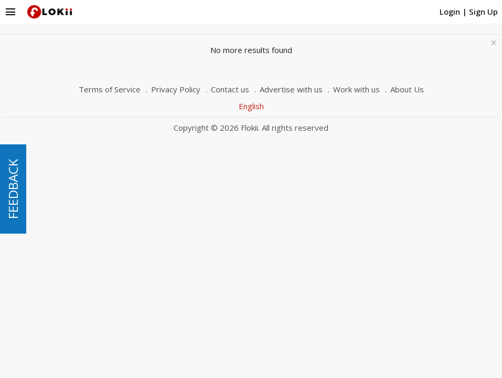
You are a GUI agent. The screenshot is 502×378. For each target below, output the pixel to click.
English (251, 106)
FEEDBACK (13, 189)
